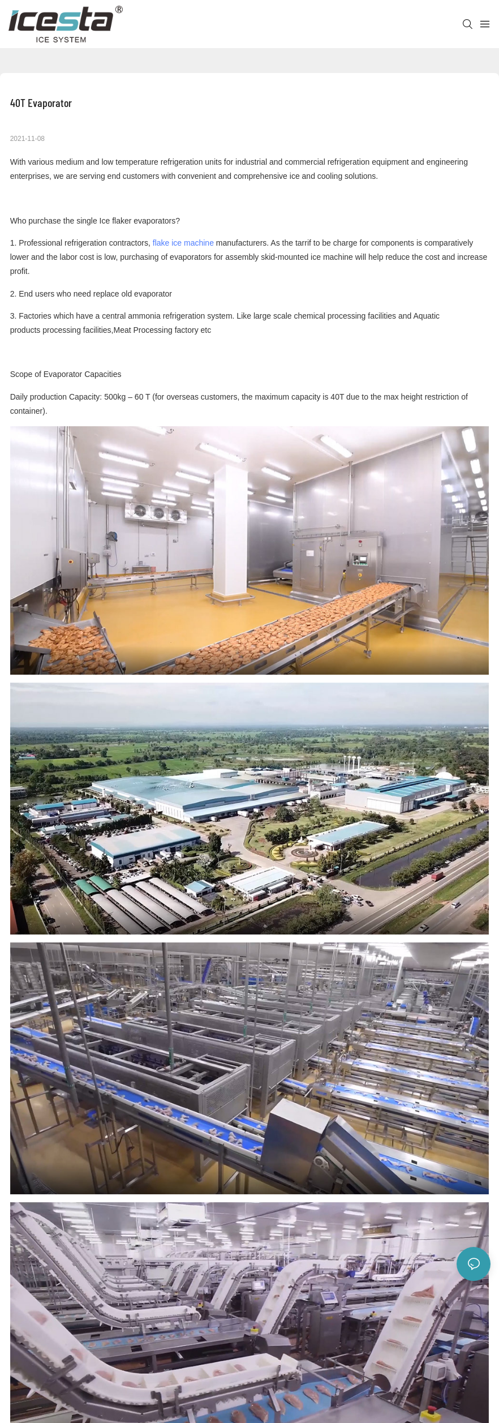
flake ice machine (183, 242)
